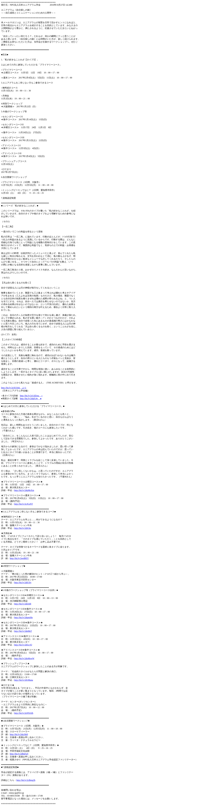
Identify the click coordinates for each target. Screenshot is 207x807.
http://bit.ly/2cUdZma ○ (31, 395)
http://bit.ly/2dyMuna (23, 680)
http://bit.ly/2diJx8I (22, 604)
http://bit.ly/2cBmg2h (25, 780)
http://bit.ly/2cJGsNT (23, 504)
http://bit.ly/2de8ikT (23, 631)
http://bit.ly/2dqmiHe (23, 617)
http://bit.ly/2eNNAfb (23, 713)
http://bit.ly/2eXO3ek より (13, 388)
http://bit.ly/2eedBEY (19, 558)
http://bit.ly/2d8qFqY (19, 754)
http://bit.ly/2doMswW (24, 658)
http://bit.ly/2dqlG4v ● (31, 398)
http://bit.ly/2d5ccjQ (23, 645)
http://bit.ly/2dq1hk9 (19, 734)
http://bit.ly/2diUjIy (22, 582)
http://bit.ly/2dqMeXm (24, 490)
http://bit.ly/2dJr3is (22, 528)
